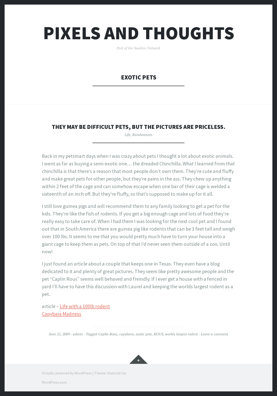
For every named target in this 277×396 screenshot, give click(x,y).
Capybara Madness (61, 314)
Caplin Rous (107, 334)
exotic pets (144, 334)
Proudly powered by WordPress (67, 373)
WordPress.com (54, 382)
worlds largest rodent (181, 334)
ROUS (158, 334)
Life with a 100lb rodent (85, 306)
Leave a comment (214, 334)
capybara (126, 334)
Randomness (142, 134)
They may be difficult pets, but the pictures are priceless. (138, 126)
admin (78, 334)
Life (127, 134)
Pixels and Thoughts (138, 33)
